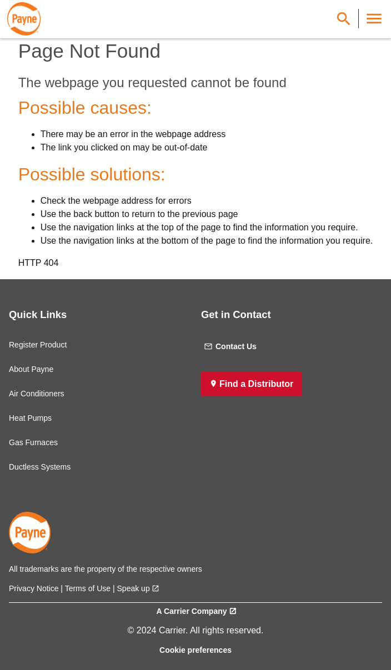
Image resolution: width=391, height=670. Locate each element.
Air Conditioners (36, 393)
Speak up (133, 588)
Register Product (38, 344)
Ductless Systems (40, 466)
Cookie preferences (195, 650)
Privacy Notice (33, 588)
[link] (24, 19)
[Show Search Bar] (344, 18)
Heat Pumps (30, 418)
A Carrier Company (191, 611)
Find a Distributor (256, 384)
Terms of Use (88, 588)
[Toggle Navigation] (374, 18)
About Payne (31, 369)
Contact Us (230, 346)
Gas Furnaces (33, 442)
